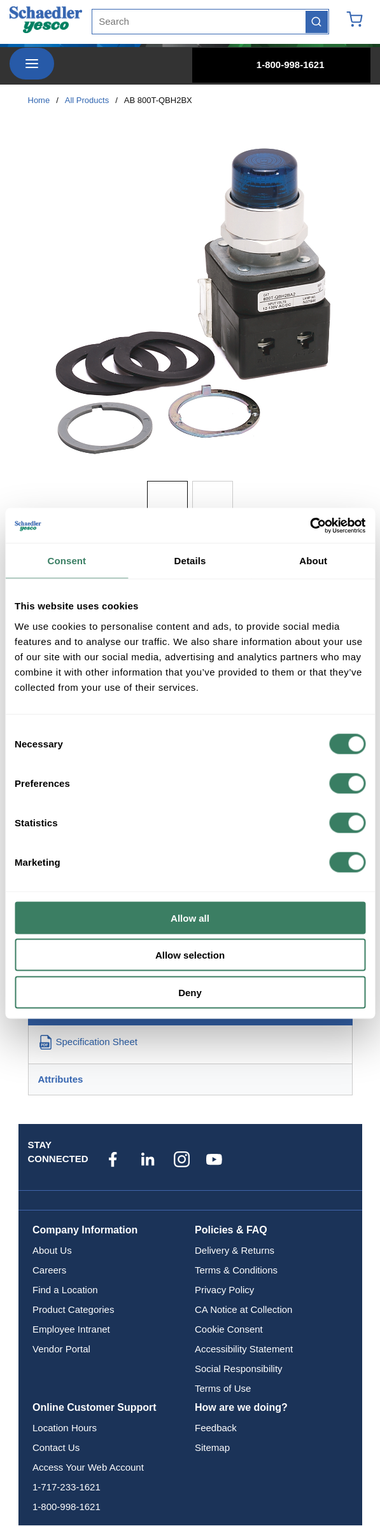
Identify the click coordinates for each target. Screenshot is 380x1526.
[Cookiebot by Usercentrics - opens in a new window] (309, 525)
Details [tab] (190, 560)
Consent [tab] (66, 560)
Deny (190, 992)
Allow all (190, 917)
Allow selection (190, 955)
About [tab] (313, 560)
